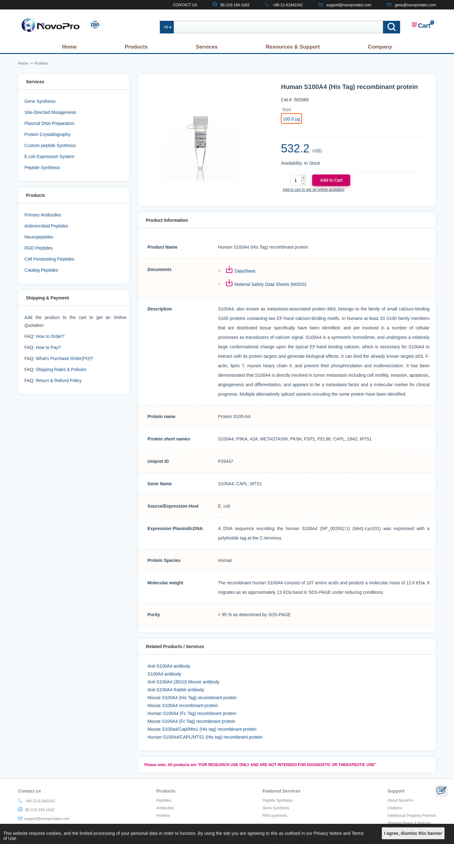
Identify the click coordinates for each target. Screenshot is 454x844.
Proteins (163, 815)
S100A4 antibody (164, 673)
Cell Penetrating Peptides (49, 259)
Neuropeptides (39, 236)
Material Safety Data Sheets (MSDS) (270, 284)
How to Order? (50, 336)
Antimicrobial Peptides (46, 225)
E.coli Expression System (49, 156)
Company (380, 47)
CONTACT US (185, 5)
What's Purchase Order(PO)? (64, 358)
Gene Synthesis (40, 101)
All (166, 27)
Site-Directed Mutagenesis (50, 112)
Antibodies (165, 808)
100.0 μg (291, 118)
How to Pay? (48, 347)
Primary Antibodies (43, 214)
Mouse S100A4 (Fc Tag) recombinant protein (191, 721)
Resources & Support (293, 47)
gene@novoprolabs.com (415, 5)
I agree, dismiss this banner (413, 833)
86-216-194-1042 (234, 5)
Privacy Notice (328, 833)
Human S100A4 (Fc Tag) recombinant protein (192, 713)
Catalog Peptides (41, 270)
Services (207, 47)
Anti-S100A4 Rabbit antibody (176, 689)
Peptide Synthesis (42, 167)
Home (69, 47)
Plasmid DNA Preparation (50, 123)
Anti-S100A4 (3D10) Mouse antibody (183, 681)
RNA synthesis (275, 815)
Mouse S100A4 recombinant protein (183, 705)
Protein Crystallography (48, 134)
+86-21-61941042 (288, 5)
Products (136, 47)
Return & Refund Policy (59, 380)
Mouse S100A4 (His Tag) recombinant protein (192, 697)
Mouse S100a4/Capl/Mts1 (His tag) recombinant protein (202, 729)
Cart (420, 25)
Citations (394, 808)
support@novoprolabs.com (349, 5)
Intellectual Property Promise (411, 815)
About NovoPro (400, 800)
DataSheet (244, 271)
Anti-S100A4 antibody (169, 666)
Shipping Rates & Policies (61, 369)
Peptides (163, 800)
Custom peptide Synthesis (50, 145)
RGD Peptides (39, 248)
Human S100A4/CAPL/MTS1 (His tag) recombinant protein (205, 737)
